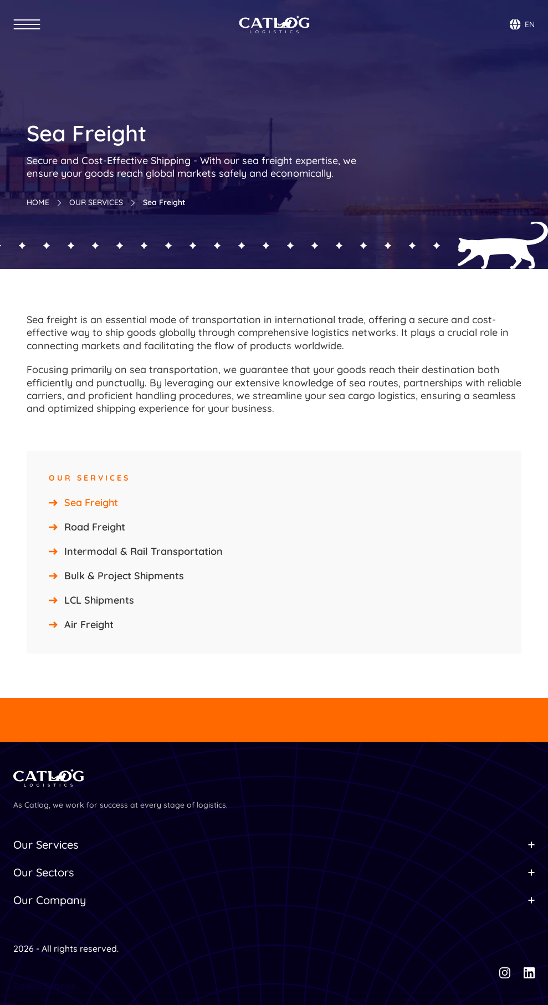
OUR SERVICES (96, 202)
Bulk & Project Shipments (124, 575)
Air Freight (89, 624)
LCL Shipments (99, 600)
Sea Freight (91, 502)
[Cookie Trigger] (44, 987)
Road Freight (94, 527)
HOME (38, 202)
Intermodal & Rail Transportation (143, 551)
